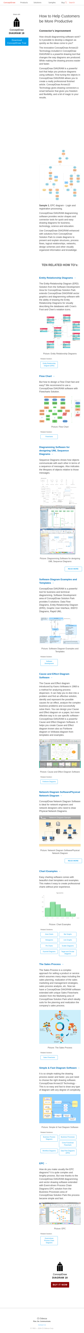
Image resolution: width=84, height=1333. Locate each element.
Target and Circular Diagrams (67, 953)
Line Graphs (68, 940)
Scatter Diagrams (68, 946)
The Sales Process (50, 964)
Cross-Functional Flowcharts (68, 1144)
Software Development (49, 662)
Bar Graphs (68, 934)
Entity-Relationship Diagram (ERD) (49, 364)
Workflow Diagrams (49, 1151)
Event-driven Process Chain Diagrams (49, 1240)
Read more (73, 569)
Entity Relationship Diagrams (56, 277)
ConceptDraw (9, 2)
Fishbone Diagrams (49, 782)
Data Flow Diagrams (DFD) (68, 1152)
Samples (52, 2)
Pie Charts (49, 946)
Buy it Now (60, 1284)
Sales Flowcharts (49, 1057)
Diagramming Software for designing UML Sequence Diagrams (54, 450)
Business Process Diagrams (49, 1138)
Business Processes (68, 1137)
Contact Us (42, 1325)
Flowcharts (49, 436)
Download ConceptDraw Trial (16, 41)
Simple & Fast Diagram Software (58, 1068)
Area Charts (49, 934)
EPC (41, 1163)
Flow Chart (45, 376)
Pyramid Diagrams (49, 951)
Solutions (37, 2)
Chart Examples (48, 871)
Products (24, 2)
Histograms (49, 940)
